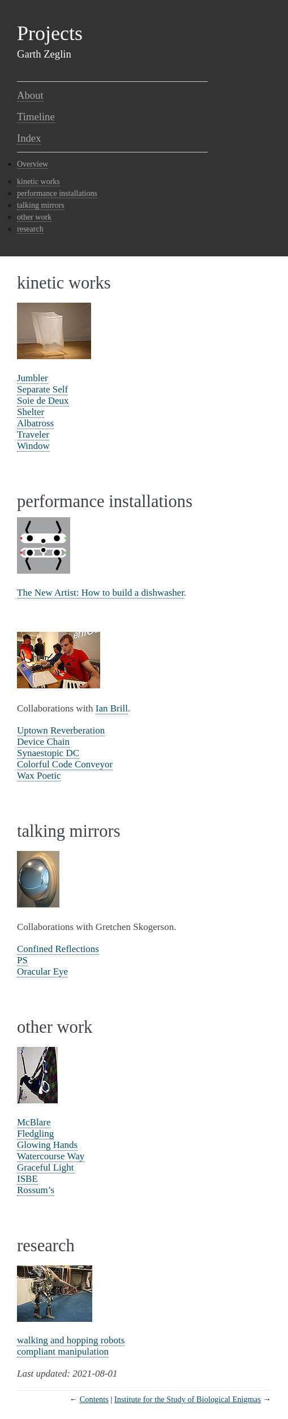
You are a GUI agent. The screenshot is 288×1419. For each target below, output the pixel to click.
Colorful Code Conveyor (65, 764)
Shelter (30, 412)
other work (34, 217)
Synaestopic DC (48, 753)
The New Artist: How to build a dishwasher (100, 592)
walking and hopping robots (70, 1340)
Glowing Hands (47, 1144)
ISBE (27, 1178)
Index (29, 138)
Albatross (35, 423)
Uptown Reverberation (61, 730)
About (30, 95)
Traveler (33, 434)
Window (33, 445)
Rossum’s (35, 1190)
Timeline (36, 117)
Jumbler (32, 378)
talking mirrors (41, 205)
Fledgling (35, 1133)
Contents (94, 1399)
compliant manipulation (63, 1351)
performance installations (57, 193)
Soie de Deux (43, 400)
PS (22, 960)
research (30, 229)
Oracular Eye (42, 971)
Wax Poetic (39, 775)
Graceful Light (45, 1167)
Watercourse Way (50, 1156)
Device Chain (43, 741)
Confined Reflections (58, 949)
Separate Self (42, 389)
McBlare (33, 1122)
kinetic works (38, 181)
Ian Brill (112, 708)
